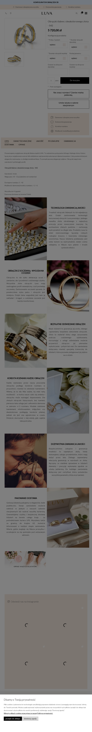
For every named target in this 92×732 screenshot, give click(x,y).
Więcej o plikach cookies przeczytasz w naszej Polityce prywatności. (28, 713)
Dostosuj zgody (30, 719)
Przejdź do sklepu (13, 719)
